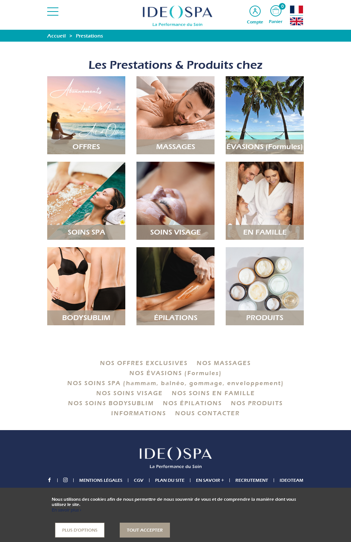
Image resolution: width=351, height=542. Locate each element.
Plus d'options (79, 530)
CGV (139, 480)
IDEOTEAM (291, 480)
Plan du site (169, 480)
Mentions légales (100, 480)
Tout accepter (145, 530)
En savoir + (210, 480)
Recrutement (251, 480)
